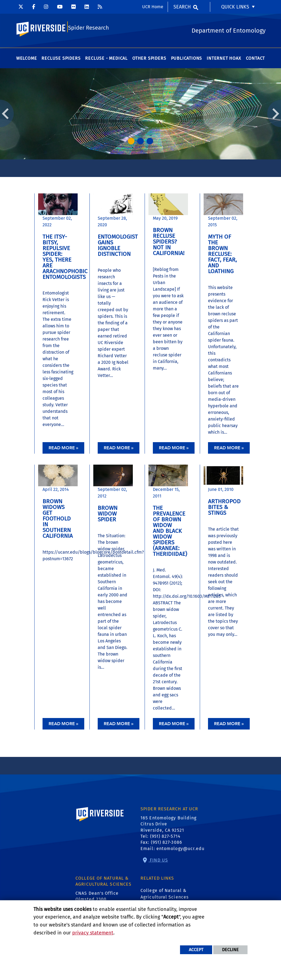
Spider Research (88, 29)
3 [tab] (150, 143)
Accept (196, 949)
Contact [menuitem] (255, 60)
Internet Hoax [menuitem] (224, 60)
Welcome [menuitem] (26, 60)
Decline (230, 949)
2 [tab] (140, 143)
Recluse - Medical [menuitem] (106, 60)
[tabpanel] (140, 115)
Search (182, 7)
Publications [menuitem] (186, 60)
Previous (7, 115)
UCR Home (152, 6)
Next (274, 115)
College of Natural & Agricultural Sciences (164, 896)
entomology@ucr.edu (180, 850)
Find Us (158, 862)
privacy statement (92, 933)
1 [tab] (131, 143)
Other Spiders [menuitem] (149, 60)
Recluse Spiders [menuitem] (60, 60)
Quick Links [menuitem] (235, 7)
